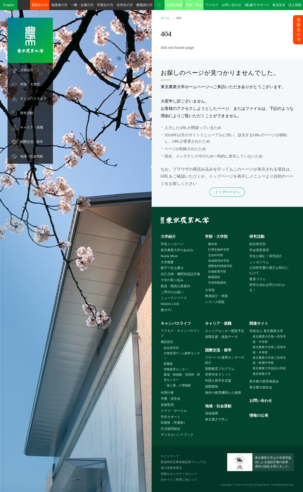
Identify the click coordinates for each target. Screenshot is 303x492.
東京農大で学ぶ (216, 419)
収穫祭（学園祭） (174, 422)
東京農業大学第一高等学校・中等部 (269, 339)
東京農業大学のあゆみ (177, 250)
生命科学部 (215, 255)
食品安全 (278, 5)
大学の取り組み (172, 280)
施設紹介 (167, 342)
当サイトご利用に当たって (179, 479)
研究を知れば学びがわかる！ (267, 287)
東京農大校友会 (260, 387)
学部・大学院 (30, 84)
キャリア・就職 (31, 127)
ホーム (165, 18)
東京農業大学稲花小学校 (269, 368)
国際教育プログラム (219, 369)
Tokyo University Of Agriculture (252, 484)
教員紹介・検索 (216, 296)
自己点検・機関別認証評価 (180, 274)
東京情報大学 (262, 374)
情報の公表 (258, 415)
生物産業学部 (217, 271)
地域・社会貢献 (31, 156)
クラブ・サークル (174, 411)
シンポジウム (259, 262)
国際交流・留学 (31, 142)
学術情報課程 (217, 282)
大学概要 (167, 262)
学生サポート (170, 417)
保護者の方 (59, 5)
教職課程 (214, 277)
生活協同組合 (170, 429)
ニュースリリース (174, 298)
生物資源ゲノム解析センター (182, 355)
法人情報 (294, 5)
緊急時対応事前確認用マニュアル (183, 462)
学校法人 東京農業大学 (266, 331)
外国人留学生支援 (218, 380)
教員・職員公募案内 (175, 286)
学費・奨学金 (170, 399)
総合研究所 (257, 244)
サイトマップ (170, 456)
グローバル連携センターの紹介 (224, 360)
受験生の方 (39, 5)
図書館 (168, 364)
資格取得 (167, 405)
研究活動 (26, 113)
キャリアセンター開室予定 (224, 331)
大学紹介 (26, 70)
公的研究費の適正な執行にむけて (269, 270)
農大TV (166, 310)
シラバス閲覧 (215, 302)
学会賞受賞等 (259, 250)
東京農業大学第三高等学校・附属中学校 (269, 360)
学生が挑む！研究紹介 (265, 256)
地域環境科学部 (218, 261)
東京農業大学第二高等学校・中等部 (269, 349)
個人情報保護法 (171, 468)
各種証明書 (174, 5)
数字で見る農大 (172, 268)
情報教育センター (176, 369)
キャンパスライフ (33, 99)
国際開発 (211, 386)
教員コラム (257, 279)
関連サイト (258, 323)
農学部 (212, 244)
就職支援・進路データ (221, 337)
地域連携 (211, 413)
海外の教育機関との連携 (223, 393)
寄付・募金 (194, 5)
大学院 (210, 290)
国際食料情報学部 (220, 266)
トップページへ (227, 192)
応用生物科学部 (218, 249)
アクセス (211, 5)
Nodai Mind (169, 256)
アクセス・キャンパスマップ (180, 333)
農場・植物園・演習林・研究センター (182, 377)
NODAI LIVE (170, 304)
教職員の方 (144, 5)
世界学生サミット (218, 374)
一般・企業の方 (82, 5)
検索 (159, 5)
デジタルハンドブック (177, 435)
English (8, 5)
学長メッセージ (172, 244)
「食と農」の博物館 (177, 385)
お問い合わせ (231, 5)
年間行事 (167, 393)
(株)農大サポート (257, 5)
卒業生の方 (105, 5)
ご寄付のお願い (172, 292)
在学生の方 (125, 5)
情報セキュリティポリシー (179, 474)
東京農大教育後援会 (264, 381)
